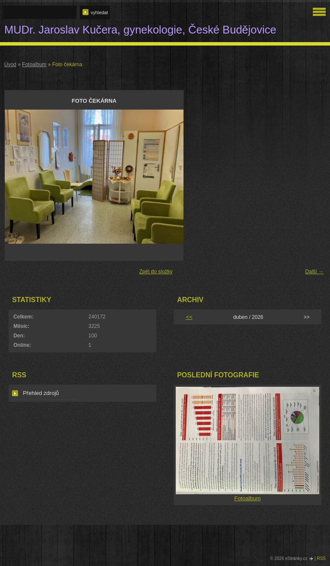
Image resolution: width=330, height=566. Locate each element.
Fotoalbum (34, 64)
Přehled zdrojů (41, 393)
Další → (314, 272)
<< (189, 317)
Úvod (10, 64)
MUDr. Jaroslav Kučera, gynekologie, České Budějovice (140, 30)
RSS (321, 558)
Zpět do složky (155, 272)
